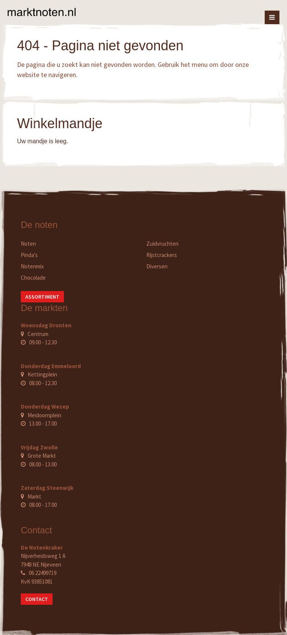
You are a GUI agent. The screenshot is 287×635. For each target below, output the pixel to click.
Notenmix (32, 266)
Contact (36, 599)
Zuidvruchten (162, 243)
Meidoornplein (44, 415)
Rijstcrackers (161, 255)
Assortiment (42, 296)
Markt (34, 496)
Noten (28, 243)
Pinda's (29, 255)
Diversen (157, 266)
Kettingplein (42, 374)
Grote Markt (42, 455)
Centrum (38, 334)
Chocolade (33, 277)
